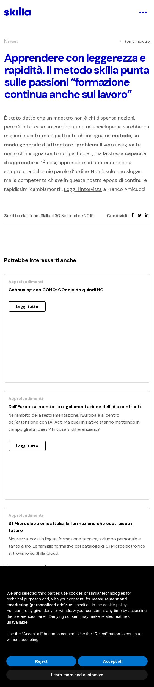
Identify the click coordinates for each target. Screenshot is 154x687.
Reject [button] (41, 661)
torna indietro (135, 41)
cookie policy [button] (115, 604)
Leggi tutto (27, 306)
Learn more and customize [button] (77, 674)
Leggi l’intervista (83, 189)
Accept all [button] (113, 661)
